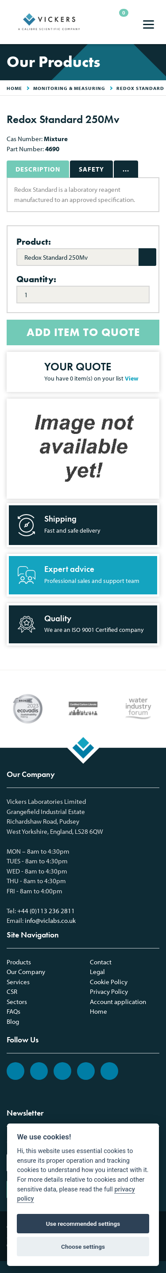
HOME (14, 88)
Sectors (17, 1001)
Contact (101, 962)
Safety (91, 169)
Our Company (26, 971)
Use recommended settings (83, 1223)
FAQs (13, 1011)
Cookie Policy (108, 982)
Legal (97, 971)
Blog (13, 1021)
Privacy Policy (109, 991)
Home (98, 1011)
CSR (12, 991)
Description (37, 169)
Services (18, 982)
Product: (33, 241)
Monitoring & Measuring (69, 88)
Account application (118, 1001)
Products (19, 962)
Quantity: (36, 279)
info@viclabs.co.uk (50, 920)
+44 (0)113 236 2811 (46, 911)
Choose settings (83, 1246)
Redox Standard (140, 88)
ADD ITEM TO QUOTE (83, 332)
